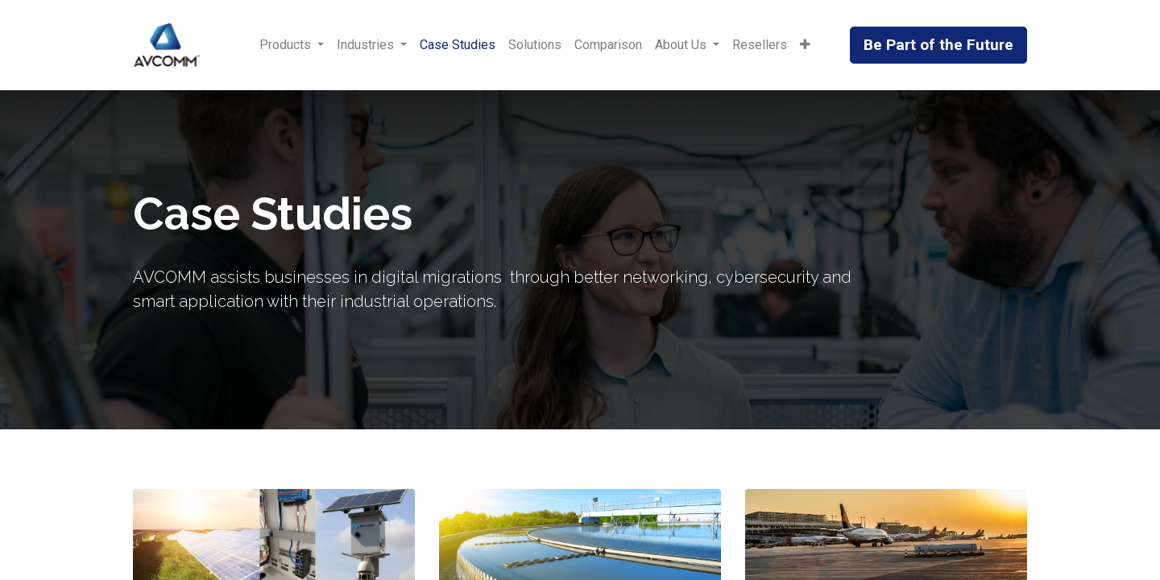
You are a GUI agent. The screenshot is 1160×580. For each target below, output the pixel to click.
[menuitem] (457, 45)
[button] (805, 45)
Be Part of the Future (938, 44)
